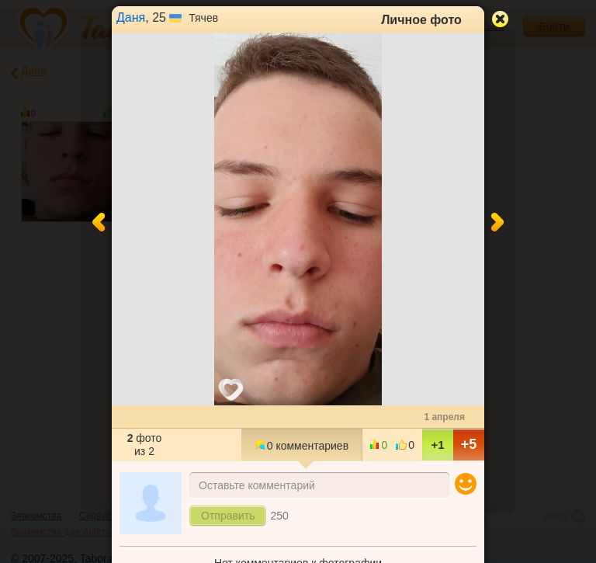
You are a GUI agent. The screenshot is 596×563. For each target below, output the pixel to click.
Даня (130, 17)
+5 (469, 444)
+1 (437, 444)
